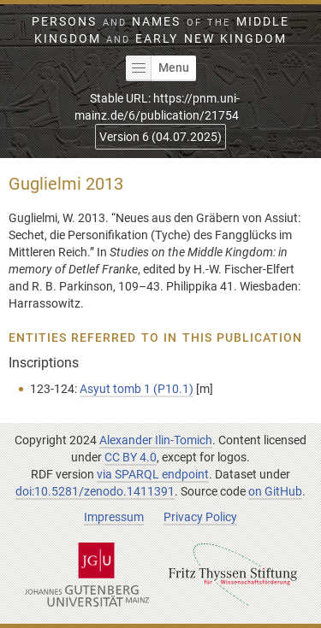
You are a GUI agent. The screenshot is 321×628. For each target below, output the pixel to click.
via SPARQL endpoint (153, 474)
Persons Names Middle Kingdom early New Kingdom (160, 30)
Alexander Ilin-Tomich (155, 440)
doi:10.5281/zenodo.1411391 (95, 491)
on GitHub (275, 491)
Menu (157, 68)
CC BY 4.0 (130, 457)
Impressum (114, 517)
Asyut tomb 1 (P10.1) (136, 389)
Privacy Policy (200, 517)
